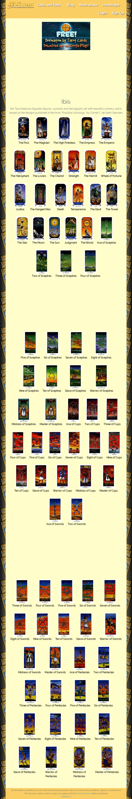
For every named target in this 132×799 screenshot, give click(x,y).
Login (102, 13)
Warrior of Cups (62, 490)
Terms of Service (83, 793)
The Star (22, 242)
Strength (74, 175)
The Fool (24, 142)
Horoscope (111, 5)
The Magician (41, 142)
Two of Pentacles (103, 672)
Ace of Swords (55, 524)
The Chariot (57, 175)
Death (60, 209)
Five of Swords (67, 605)
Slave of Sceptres (75, 390)
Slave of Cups (40, 490)
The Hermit (90, 175)
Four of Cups (18, 457)
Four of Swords (45, 605)
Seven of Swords (110, 605)
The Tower (112, 209)
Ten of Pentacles (104, 738)
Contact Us (66, 796)
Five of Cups (36, 457)
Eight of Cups (95, 457)
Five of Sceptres (30, 357)
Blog (70, 5)
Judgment (70, 242)
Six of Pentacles (103, 705)
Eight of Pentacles (55, 738)
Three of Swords (22, 605)
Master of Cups (108, 490)
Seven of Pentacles (29, 738)
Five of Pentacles (80, 705)
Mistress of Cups (86, 490)
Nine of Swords (42, 638)
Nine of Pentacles (80, 738)
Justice (20, 209)
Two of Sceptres (41, 275)
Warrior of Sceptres (101, 390)
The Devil (95, 209)
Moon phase (88, 5)
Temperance (78, 209)
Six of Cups (55, 457)
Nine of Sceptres (29, 390)
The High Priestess (64, 142)
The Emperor (107, 142)
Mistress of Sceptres (24, 424)
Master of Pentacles (107, 772)
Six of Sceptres (53, 357)
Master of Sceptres (51, 424)
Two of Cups (92, 424)
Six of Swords (88, 605)
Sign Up (118, 13)
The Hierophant (19, 175)
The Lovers (39, 175)
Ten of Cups (21, 490)
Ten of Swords (63, 638)
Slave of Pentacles (24, 772)
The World (87, 242)
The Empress (87, 142)
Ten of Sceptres (52, 390)
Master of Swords (55, 672)
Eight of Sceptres (101, 357)
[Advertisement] (66, 74)
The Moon (38, 242)
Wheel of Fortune (111, 175)
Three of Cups (112, 424)
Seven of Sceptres (76, 357)
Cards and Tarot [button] (49, 5)
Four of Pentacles (55, 705)
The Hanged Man (40, 209)
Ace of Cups (73, 424)
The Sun (54, 242)
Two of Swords (77, 524)
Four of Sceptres (90, 275)
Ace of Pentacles (80, 672)
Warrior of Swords (111, 638)
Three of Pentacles (30, 705)
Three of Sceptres (66, 275)
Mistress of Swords (29, 672)
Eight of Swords (19, 638)
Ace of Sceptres (106, 242)
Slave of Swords (86, 638)
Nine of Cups (114, 457)
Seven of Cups (74, 457)
